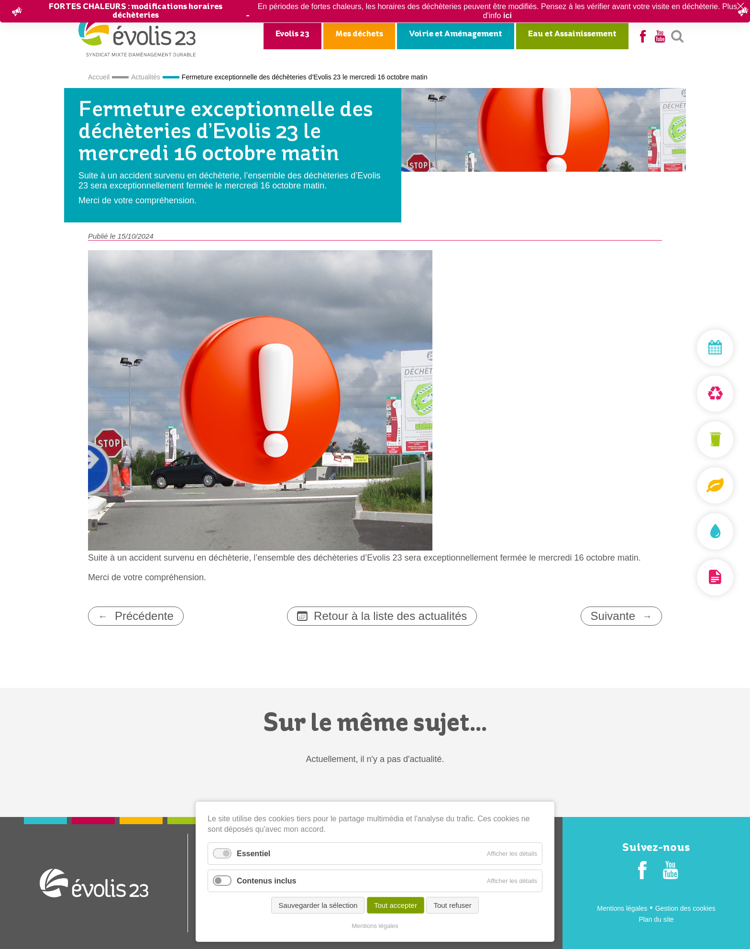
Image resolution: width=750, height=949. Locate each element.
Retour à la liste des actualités (390, 615)
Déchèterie (692, 393)
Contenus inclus (266, 881)
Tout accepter (395, 906)
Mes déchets (359, 34)
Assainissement (692, 531)
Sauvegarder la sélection (317, 906)
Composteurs (692, 485)
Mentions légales (622, 908)
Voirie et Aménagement (455, 34)
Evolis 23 (292, 34)
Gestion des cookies (685, 908)
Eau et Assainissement (572, 34)
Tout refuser (452, 906)
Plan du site (656, 919)
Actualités (145, 77)
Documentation (692, 577)
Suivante (613, 615)
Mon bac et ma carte (692, 439)
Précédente (144, 615)
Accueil (99, 77)
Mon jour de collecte (692, 348)
